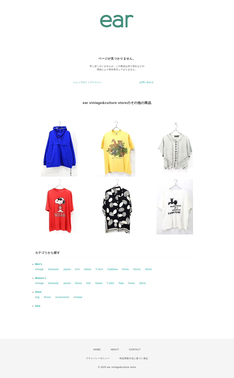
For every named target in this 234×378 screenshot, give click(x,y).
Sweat (87, 269)
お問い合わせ (146, 82)
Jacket (67, 269)
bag (37, 297)
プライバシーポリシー (98, 358)
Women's (40, 278)
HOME (97, 349)
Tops (121, 283)
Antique (78, 297)
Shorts (137, 269)
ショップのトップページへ (87, 82)
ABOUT (115, 349)
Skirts (142, 283)
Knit (77, 269)
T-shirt (99, 269)
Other (38, 292)
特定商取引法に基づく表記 (134, 358)
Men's (38, 264)
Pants (125, 269)
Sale (37, 306)
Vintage (39, 269)
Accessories (62, 297)
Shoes (47, 297)
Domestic (53, 269)
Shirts (148, 269)
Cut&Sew (112, 269)
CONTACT (135, 349)
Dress (78, 283)
